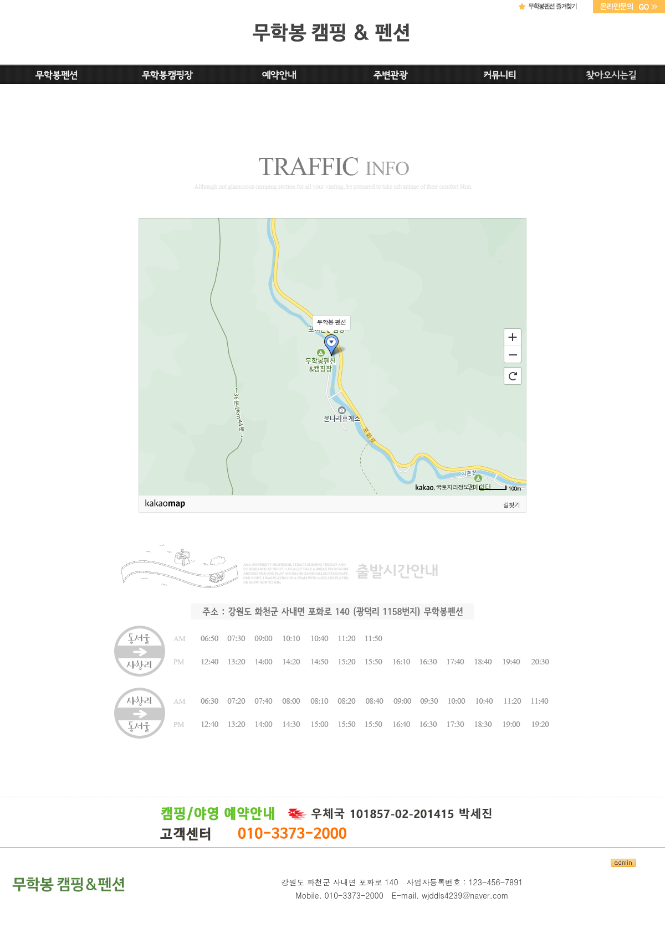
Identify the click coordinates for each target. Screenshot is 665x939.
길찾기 (511, 505)
